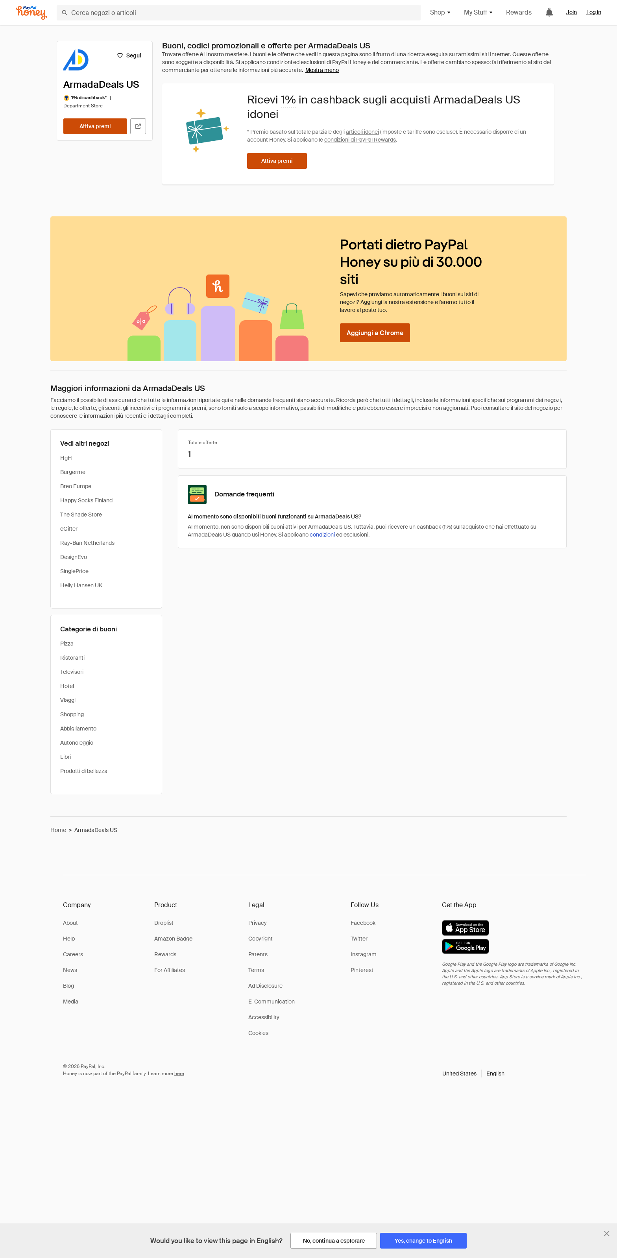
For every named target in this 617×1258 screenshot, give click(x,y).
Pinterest (362, 970)
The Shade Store (81, 514)
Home (58, 830)
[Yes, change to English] (423, 1241)
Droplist (164, 922)
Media (70, 1001)
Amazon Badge (173, 938)
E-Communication (271, 1001)
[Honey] (31, 13)
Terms (256, 970)
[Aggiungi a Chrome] (375, 332)
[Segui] (129, 55)
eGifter (69, 528)
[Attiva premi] (95, 126)
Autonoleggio (76, 742)
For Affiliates (169, 970)
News (70, 970)
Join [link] (571, 12)
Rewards (519, 12)
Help (69, 938)
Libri (65, 756)
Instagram (364, 954)
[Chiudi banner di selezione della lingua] (606, 1233)
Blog (68, 985)
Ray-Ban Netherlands (87, 542)
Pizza (67, 643)
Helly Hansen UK (81, 585)
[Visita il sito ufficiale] (138, 126)
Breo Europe (75, 486)
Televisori (71, 671)
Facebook (363, 922)
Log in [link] (593, 12)
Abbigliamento (78, 728)
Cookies (258, 1033)
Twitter (359, 938)
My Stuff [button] (478, 12)
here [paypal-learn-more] (179, 1073)
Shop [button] (440, 12)
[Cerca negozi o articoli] (239, 12)
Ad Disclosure (265, 985)
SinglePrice (74, 571)
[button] (473, 1073)
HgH (66, 457)
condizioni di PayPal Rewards (360, 139)
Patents (258, 954)
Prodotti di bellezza (83, 771)
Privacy (257, 922)
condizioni (322, 534)
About (70, 922)
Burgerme (72, 472)
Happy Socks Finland (86, 500)
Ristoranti (72, 657)
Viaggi (68, 700)
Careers (73, 954)
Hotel (67, 686)
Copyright (260, 938)
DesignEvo (73, 557)
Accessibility (263, 1017)
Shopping (72, 714)
